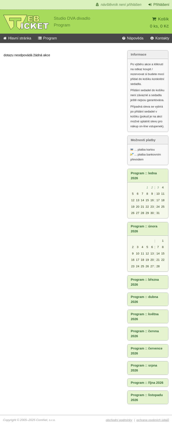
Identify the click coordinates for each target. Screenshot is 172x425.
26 (133, 213)
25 (163, 206)
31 (158, 213)
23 (152, 206)
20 (137, 206)
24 (158, 206)
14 (142, 200)
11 (163, 193)
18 (163, 200)
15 (147, 200)
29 (147, 213)
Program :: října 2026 (147, 382)
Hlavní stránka (17, 38)
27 (137, 213)
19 (133, 206)
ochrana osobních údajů (152, 420)
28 (142, 213)
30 (152, 213)
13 (137, 200)
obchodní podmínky (119, 420)
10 (158, 193)
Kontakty (159, 38)
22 (147, 206)
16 (152, 200)
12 (133, 200)
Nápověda (132, 38)
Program (47, 38)
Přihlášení (158, 4)
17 (158, 200)
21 (142, 206)
